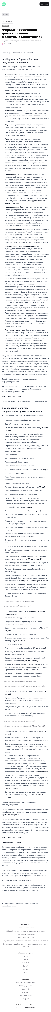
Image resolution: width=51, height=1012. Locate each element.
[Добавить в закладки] (7, 22)
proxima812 (30, 1007)
